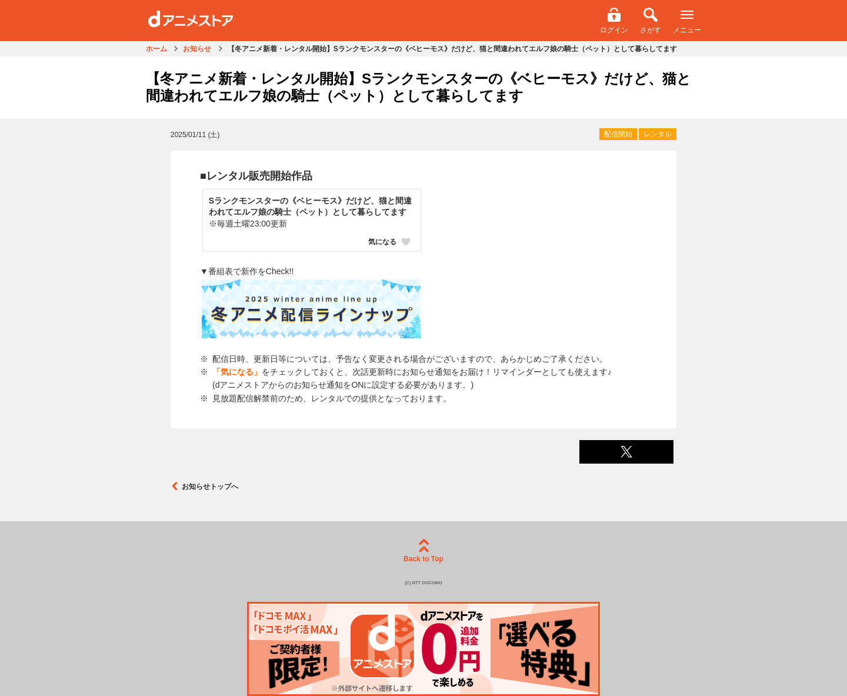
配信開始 (618, 134)
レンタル (657, 134)
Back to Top (423, 551)
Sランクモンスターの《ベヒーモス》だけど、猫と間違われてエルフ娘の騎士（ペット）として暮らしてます (310, 206)
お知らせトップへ (204, 486)
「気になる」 (237, 372)
